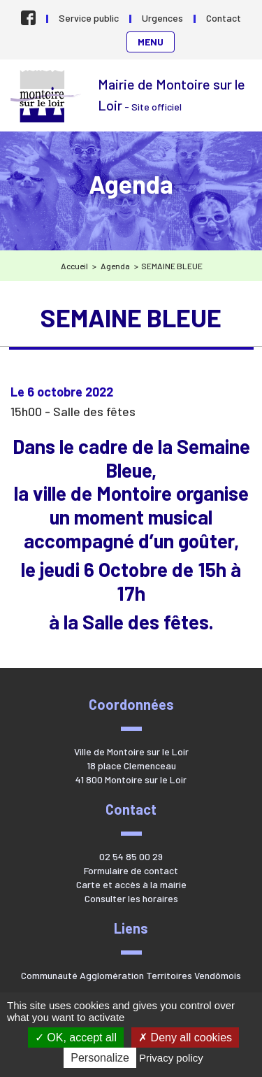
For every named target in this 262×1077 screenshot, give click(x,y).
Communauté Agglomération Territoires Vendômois (131, 975)
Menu (150, 42)
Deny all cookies (185, 1037)
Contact (223, 18)
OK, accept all (76, 1037)
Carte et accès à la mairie (131, 884)
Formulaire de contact (131, 870)
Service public (89, 18)
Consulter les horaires (131, 898)
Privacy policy (171, 1058)
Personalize (100, 1058)
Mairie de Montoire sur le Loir (47, 96)
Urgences (162, 18)
